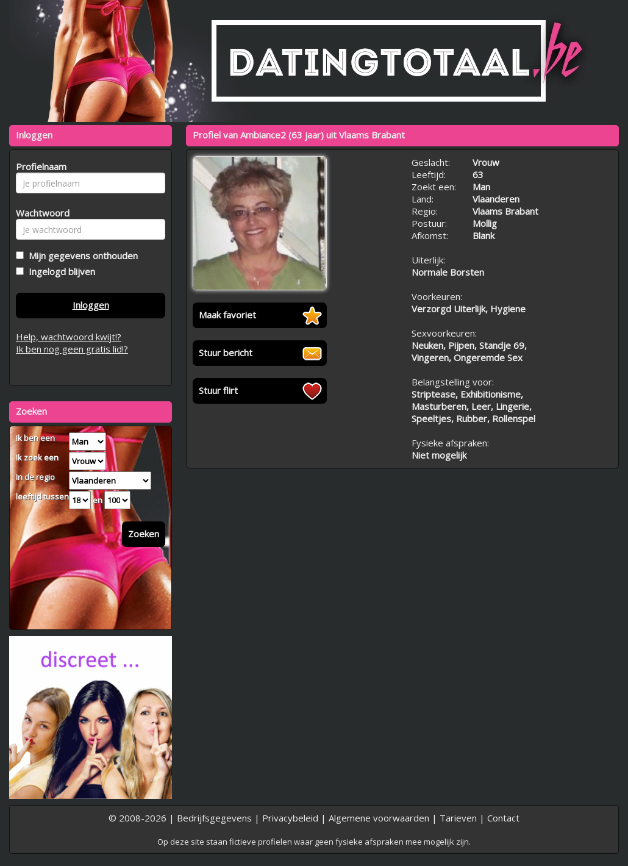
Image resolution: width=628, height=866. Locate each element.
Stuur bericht (225, 352)
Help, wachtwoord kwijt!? (68, 337)
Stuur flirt (218, 390)
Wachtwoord (39, 213)
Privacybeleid (290, 818)
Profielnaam (39, 166)
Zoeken (143, 534)
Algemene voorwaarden (379, 818)
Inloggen (91, 305)
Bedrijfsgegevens (214, 818)
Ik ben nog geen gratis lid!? (72, 349)
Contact (503, 818)
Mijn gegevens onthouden (81, 255)
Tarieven (458, 818)
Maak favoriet (227, 315)
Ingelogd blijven (59, 271)
